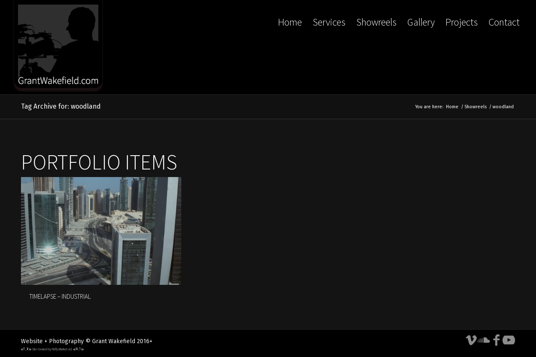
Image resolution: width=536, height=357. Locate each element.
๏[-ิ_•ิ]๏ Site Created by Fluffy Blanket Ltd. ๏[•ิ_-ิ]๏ (52, 349)
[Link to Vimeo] (471, 340)
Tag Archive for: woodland (61, 106)
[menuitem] (290, 47)
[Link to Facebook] (496, 340)
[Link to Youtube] (508, 340)
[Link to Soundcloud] (483, 340)
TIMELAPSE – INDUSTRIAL (60, 296)
